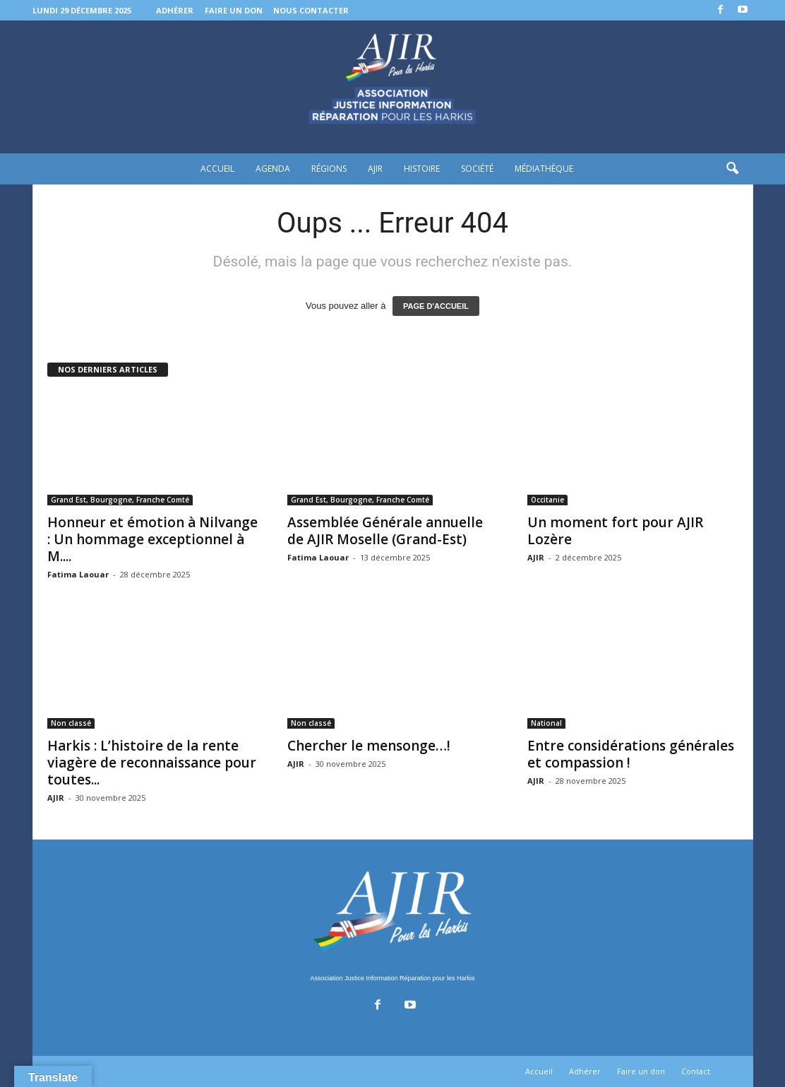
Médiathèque (544, 169)
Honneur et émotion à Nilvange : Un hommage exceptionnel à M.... (152, 539)
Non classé (71, 723)
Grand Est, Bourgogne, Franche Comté (120, 500)
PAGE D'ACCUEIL (436, 306)
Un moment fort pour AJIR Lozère (615, 530)
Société (477, 169)
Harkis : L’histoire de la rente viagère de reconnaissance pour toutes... (151, 762)
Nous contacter (311, 10)
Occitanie (547, 500)
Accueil (217, 169)
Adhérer (174, 10)
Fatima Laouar (78, 574)
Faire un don (234, 10)
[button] (732, 168)
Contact (695, 1071)
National (546, 723)
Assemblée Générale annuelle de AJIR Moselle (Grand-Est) (385, 530)
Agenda (273, 169)
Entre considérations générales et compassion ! (630, 754)
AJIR (375, 169)
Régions (329, 169)
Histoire (422, 169)
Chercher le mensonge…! (368, 745)
